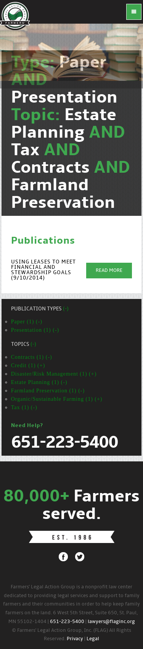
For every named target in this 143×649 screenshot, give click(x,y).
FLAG (15, 15)
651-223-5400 (67, 621)
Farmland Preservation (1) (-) (48, 391)
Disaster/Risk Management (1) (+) (54, 374)
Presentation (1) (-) (35, 330)
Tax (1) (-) (24, 407)
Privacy (75, 638)
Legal (93, 638)
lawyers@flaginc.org (111, 621)
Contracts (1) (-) (31, 357)
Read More (109, 270)
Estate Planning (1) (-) (39, 382)
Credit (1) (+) (28, 365)
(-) (66, 309)
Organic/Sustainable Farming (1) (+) (57, 399)
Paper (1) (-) (26, 321)
